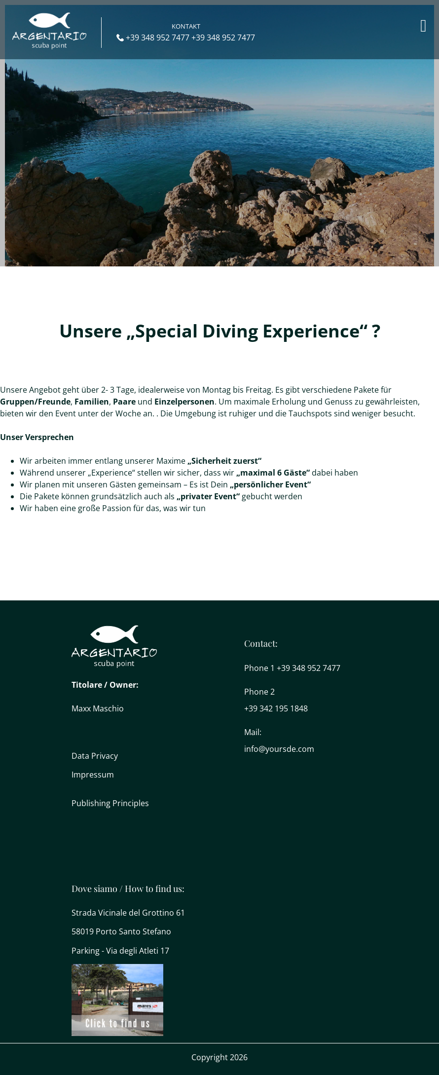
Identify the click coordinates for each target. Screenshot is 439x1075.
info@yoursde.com (279, 748)
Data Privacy (95, 755)
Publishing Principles (110, 803)
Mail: (252, 732)
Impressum (93, 774)
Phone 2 (259, 691)
